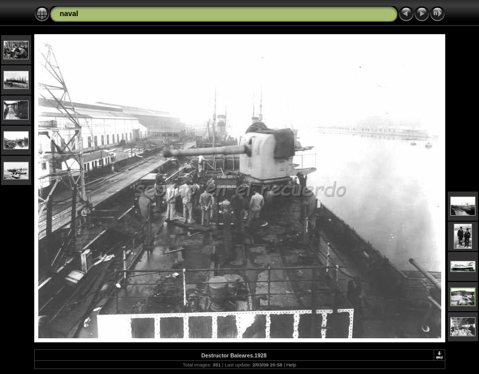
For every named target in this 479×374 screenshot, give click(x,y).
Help (291, 364)
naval (69, 14)
